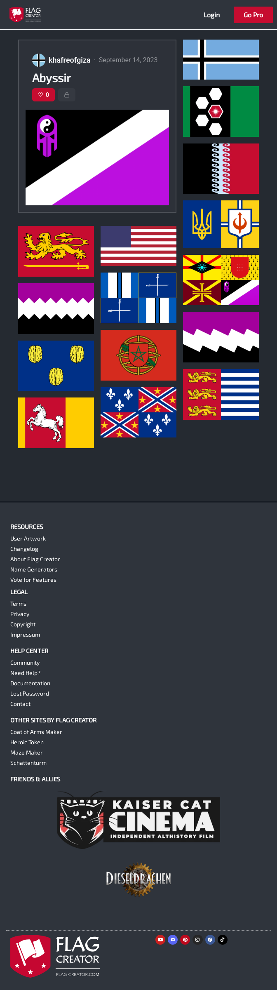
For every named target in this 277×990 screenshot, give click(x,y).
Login (212, 15)
